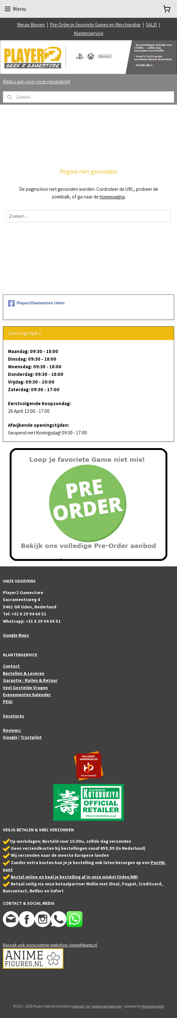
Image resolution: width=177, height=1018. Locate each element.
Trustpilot (31, 737)
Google (10, 737)
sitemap (78, 1006)
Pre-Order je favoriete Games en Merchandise (95, 25)
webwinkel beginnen (107, 1006)
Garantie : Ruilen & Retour (30, 680)
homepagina (112, 197)
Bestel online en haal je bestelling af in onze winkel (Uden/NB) (74, 877)
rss (88, 1006)
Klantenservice (88, 33)
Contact (11, 666)
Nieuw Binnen (31, 25)
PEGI (7, 701)
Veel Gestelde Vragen (25, 687)
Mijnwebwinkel (152, 1006)
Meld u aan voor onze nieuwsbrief (36, 82)
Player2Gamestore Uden (36, 303)
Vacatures (13, 716)
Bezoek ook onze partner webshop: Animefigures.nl (50, 945)
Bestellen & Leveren (23, 673)
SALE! (151, 25)
